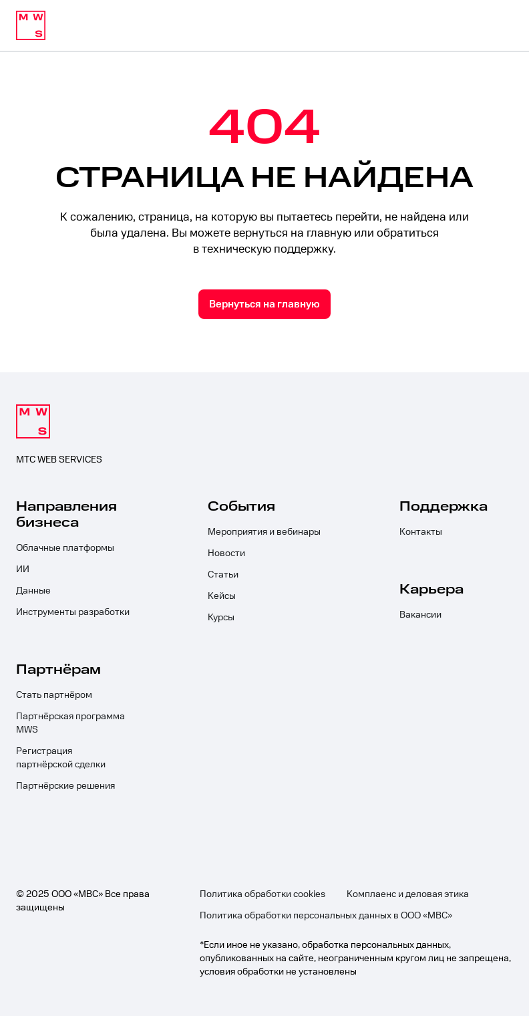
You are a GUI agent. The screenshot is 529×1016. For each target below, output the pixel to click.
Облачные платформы (65, 548)
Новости (226, 553)
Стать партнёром (54, 695)
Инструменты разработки (73, 612)
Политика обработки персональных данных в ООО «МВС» (326, 915)
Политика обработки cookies (262, 894)
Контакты (420, 532)
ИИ (22, 569)
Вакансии (420, 615)
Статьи (223, 575)
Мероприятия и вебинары (264, 532)
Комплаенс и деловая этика (408, 894)
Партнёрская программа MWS (70, 723)
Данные (33, 591)
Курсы (221, 617)
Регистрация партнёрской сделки (61, 758)
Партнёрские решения (65, 786)
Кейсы (222, 596)
